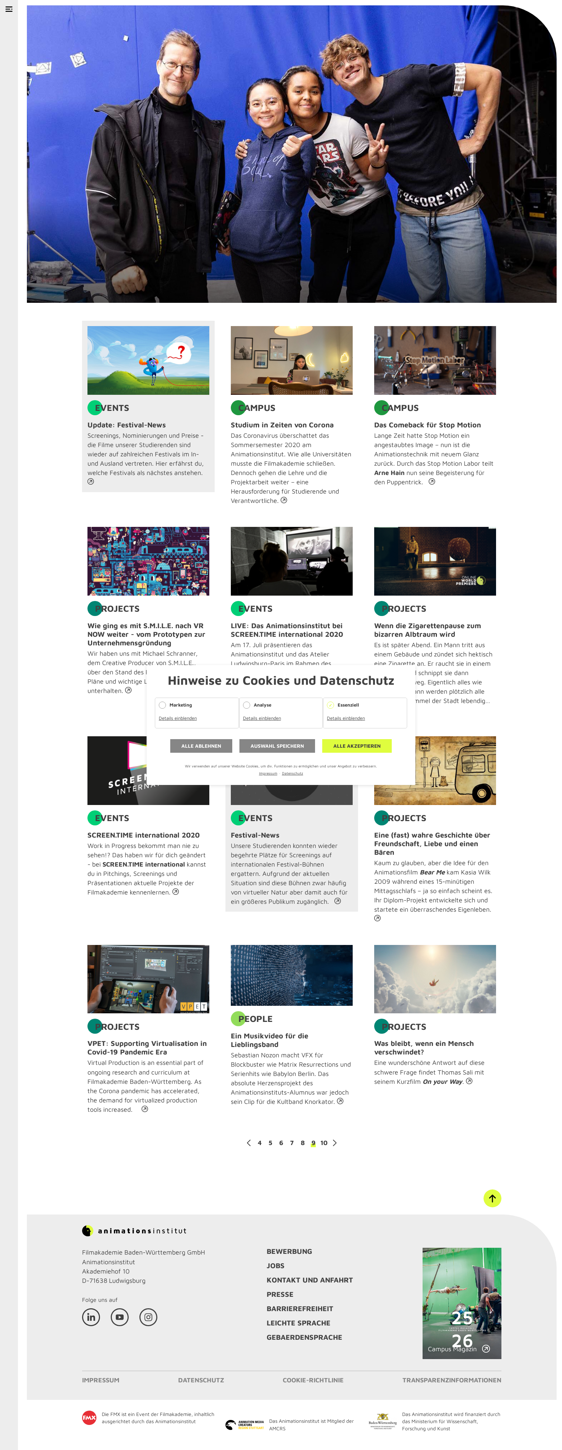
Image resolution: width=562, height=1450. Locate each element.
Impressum (268, 773)
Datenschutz (292, 773)
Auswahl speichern (277, 746)
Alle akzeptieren (357, 746)
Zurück (248, 1143)
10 (324, 1142)
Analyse (262, 705)
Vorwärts (334, 1143)
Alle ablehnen (201, 746)
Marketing (181, 705)
